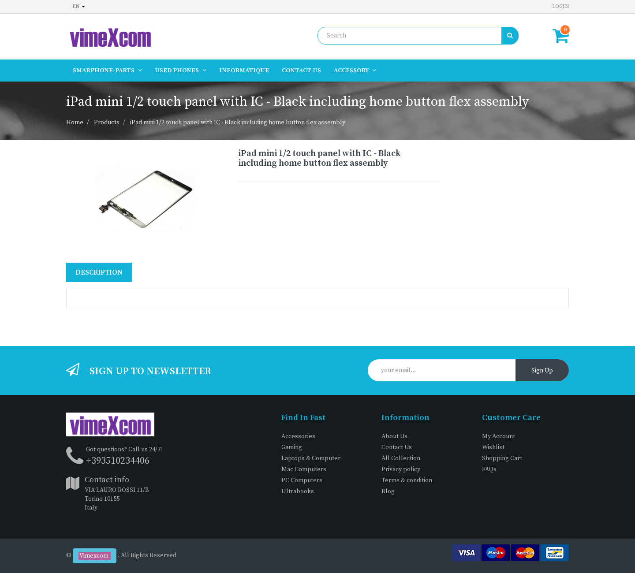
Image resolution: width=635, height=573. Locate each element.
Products (107, 123)
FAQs (489, 469)
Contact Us (396, 447)
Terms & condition (406, 480)
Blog (388, 491)
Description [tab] (99, 272)
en (79, 6)
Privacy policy (400, 469)
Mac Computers (303, 469)
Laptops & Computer (310, 458)
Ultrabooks (297, 491)
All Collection (400, 458)
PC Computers (301, 480)
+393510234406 (117, 461)
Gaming (291, 447)
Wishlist (493, 447)
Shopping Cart (502, 458)
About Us (394, 436)
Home (74, 123)
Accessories (298, 436)
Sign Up (542, 371)
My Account (498, 436)
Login (560, 6)
